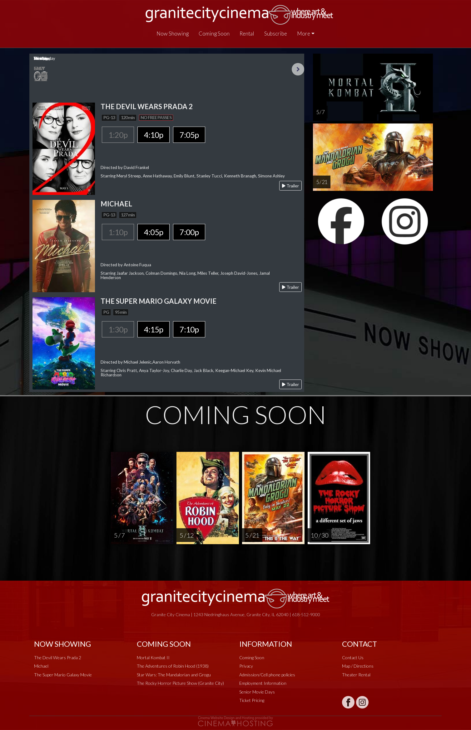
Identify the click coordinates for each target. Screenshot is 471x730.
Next (298, 69)
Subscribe (275, 33)
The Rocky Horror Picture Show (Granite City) (180, 683)
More (303, 33)
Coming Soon (214, 33)
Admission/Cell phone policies (267, 674)
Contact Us (353, 657)
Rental (247, 33)
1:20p (117, 134)
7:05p (189, 134)
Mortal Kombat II (153, 657)
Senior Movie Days (257, 691)
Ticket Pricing (251, 700)
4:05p (153, 232)
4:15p (153, 329)
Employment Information (262, 683)
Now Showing (172, 33)
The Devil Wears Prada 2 (57, 657)
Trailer (290, 185)
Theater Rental (356, 674)
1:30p (117, 329)
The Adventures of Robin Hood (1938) (173, 666)
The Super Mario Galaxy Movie (63, 674)
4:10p (153, 134)
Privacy (246, 666)
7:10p (189, 329)
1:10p (117, 232)
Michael (41, 666)
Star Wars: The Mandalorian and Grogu (174, 674)
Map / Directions (358, 666)
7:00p (189, 232)
